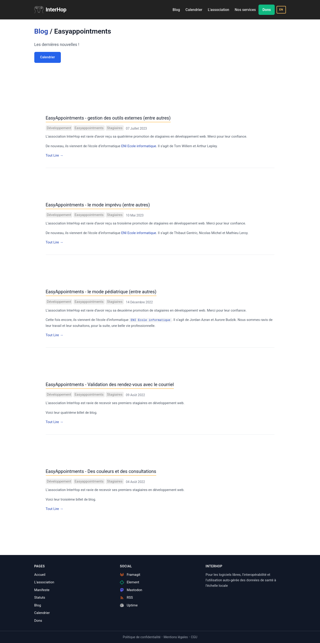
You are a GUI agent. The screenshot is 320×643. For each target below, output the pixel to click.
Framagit (130, 575)
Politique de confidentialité (142, 637)
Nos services (245, 10)
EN (281, 9)
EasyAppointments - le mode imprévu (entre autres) (98, 205)
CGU (194, 637)
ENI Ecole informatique (138, 146)
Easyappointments (89, 128)
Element (129, 582)
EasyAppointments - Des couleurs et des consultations (101, 471)
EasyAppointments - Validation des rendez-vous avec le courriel (110, 384)
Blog (176, 10)
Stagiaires (114, 128)
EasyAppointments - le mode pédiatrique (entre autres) (101, 291)
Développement (59, 128)
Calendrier (194, 10)
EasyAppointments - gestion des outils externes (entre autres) (108, 118)
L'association (218, 10)
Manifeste (42, 590)
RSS (126, 597)
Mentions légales (176, 637)
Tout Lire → (54, 155)
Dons (266, 10)
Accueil (40, 575)
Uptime (129, 605)
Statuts (39, 597)
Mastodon (131, 590)
